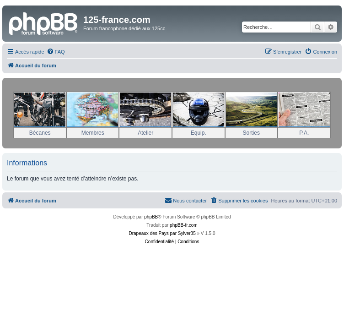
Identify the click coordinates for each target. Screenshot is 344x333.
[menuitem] (56, 51)
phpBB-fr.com (184, 225)
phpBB (151, 216)
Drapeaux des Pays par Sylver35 (162, 233)
